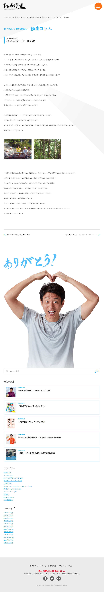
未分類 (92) (7, 472)
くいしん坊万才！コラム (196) (13, 478)
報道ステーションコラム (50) (13, 481)
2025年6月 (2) (8, 518)
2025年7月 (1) (8, 515)
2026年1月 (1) (8, 513)
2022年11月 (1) (8, 529)
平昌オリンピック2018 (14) (12, 489)
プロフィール (34, 566)
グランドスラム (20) (10, 492)
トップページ (8, 17)
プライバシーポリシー (66, 566)
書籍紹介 (53, 566)
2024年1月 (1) (8, 523)
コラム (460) (8, 483)
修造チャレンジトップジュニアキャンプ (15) (18, 486)
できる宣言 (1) (8, 500)
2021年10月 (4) (8, 537)
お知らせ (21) (8, 475)
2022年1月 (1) (8, 534)
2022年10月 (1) (8, 532)
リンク (44, 566)
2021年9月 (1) (8, 540)
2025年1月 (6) (8, 521)
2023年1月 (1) (8, 526)
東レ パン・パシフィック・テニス (18, 235)
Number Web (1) (9, 497)
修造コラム (18, 17)
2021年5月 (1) (8, 543)
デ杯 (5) (6, 494)
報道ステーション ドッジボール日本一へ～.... (81, 235)
